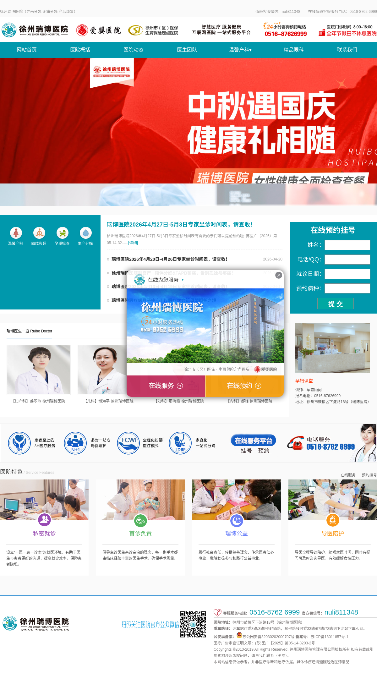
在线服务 (348, 475)
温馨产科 (15, 236)
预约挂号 (369, 475)
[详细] (133, 243)
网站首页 (27, 49)
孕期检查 (61, 236)
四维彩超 (38, 236)
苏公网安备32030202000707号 (268, 637)
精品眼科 (294, 49)
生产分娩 (85, 236)
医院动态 (133, 49)
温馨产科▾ (240, 49)
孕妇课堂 (304, 380)
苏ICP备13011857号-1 (329, 637)
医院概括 (80, 49)
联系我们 (347, 49)
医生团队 (187, 49)
